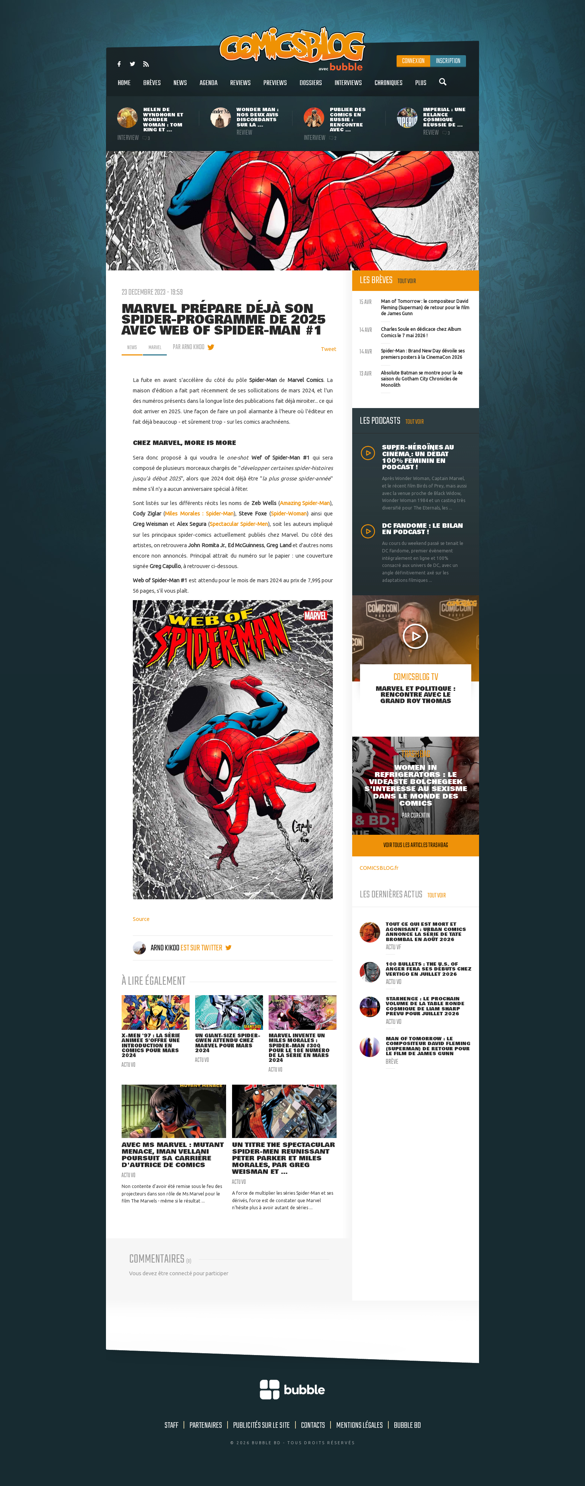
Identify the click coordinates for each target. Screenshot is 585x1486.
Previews (275, 87)
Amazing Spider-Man (305, 503)
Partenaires (206, 1439)
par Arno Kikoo (194, 347)
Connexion (413, 61)
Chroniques (388, 87)
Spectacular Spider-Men (239, 524)
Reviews (240, 87)
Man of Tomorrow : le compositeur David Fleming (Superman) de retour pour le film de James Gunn (414, 306)
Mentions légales (359, 1439)
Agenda (208, 87)
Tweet (329, 349)
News (180, 87)
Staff (171, 1439)
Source (141, 919)
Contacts (313, 1439)
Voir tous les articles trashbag (416, 845)
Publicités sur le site (261, 1439)
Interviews (348, 87)
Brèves (152, 87)
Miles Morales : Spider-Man (199, 513)
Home (124, 87)
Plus (421, 87)
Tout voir (407, 281)
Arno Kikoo (157, 948)
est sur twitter (206, 948)
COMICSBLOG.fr (379, 868)
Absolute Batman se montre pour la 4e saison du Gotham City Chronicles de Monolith (411, 378)
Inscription (448, 61)
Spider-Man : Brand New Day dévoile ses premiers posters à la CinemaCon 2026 (412, 353)
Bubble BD (407, 1439)
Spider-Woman (289, 513)
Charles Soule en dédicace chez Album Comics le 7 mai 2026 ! (410, 331)
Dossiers (310, 87)
